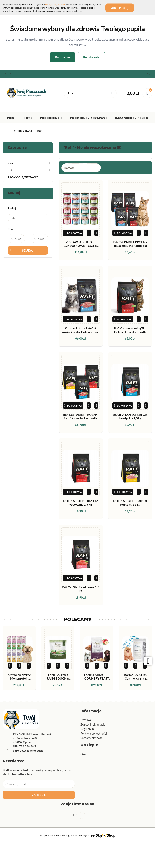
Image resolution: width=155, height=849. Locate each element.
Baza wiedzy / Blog (131, 119)
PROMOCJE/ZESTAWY (23, 177)
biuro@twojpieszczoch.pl (28, 750)
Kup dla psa (62, 57)
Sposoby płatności (91, 737)
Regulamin (87, 729)
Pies (11, 119)
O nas (84, 754)
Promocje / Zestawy (88, 119)
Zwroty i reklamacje (92, 724)
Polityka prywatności (93, 733)
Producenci (51, 119)
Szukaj (27, 250)
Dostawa (86, 720)
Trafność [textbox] (69, 167)
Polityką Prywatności (55, 4)
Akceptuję (119, 8)
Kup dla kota (91, 57)
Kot (28, 119)
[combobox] (81, 167)
